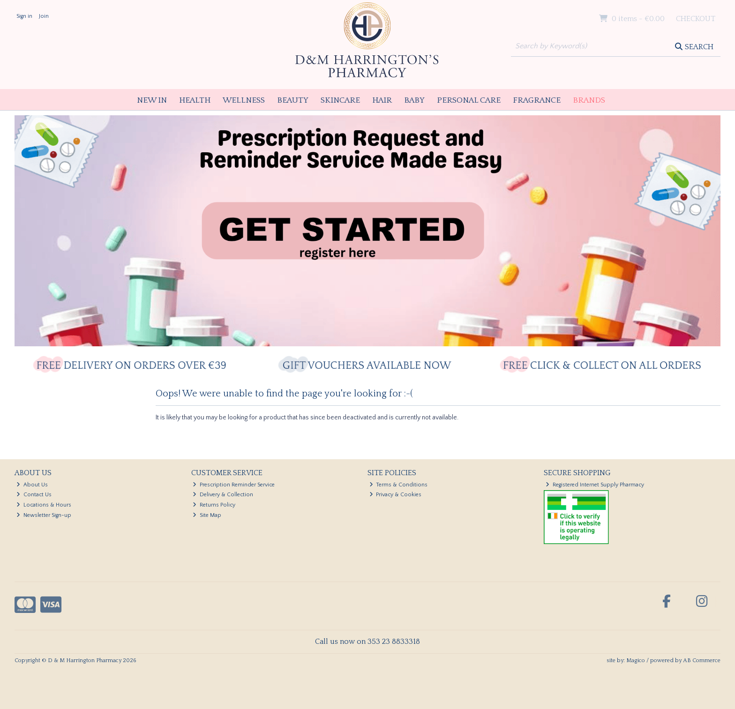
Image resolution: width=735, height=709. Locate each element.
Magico (635, 660)
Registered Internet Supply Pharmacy (595, 485)
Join (44, 16)
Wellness (244, 100)
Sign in (24, 16)
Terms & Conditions (398, 485)
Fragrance (537, 100)
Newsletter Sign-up (43, 515)
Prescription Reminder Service (234, 485)
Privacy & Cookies (395, 495)
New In (152, 100)
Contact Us (34, 495)
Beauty (292, 100)
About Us (32, 485)
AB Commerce (701, 660)
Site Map (207, 515)
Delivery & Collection (223, 495)
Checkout (695, 19)
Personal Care (469, 100)
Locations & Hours (43, 505)
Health (194, 100)
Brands (589, 100)
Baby (414, 100)
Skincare (340, 100)
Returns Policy (214, 505)
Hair (382, 100)
